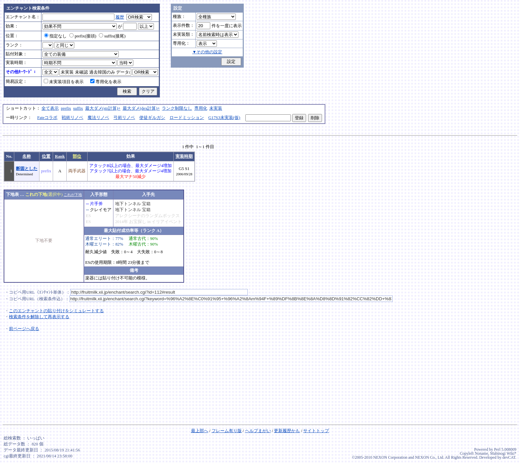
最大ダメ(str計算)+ (103, 108)
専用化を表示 (105, 82)
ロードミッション (186, 117)
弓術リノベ (124, 117)
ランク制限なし (177, 108)
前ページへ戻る (24, 328)
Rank (60, 156)
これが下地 (73, 195)
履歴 (119, 17)
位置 (46, 156)
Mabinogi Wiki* (503, 453)
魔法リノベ (98, 117)
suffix (78, 108)
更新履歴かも (287, 431)
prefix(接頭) (82, 36)
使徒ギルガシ (152, 117)
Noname (481, 453)
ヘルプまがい (258, 431)
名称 (26, 156)
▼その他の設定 (207, 52)
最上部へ (199, 431)
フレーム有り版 (227, 431)
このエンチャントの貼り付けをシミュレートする (56, 311)
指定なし (55, 36)
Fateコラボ (47, 117)
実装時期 (184, 156)
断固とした (26, 168)
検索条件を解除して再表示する (39, 317)
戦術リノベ (72, 117)
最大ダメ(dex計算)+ (141, 108)
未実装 (215, 108)
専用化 (200, 108)
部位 (77, 156)
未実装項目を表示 (64, 82)
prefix (66, 108)
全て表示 (50, 108)
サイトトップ (316, 431)
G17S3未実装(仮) (224, 117)
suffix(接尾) (112, 36)
